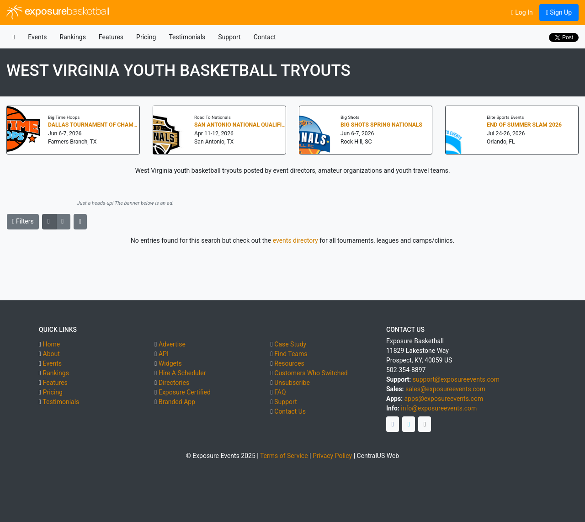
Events (37, 37)
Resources (289, 363)
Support (229, 37)
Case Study (290, 344)
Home (51, 344)
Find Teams (290, 353)
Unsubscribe (292, 382)
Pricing (146, 37)
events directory (295, 240)
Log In (522, 12)
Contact (265, 37)
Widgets (170, 363)
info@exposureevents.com (439, 408)
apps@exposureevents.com (444, 398)
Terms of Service (284, 455)
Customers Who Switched (310, 373)
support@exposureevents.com (456, 379)
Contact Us (290, 411)
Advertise (172, 344)
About (51, 353)
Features (111, 37)
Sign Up (559, 12)
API (164, 353)
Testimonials (187, 37)
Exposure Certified (185, 392)
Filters (23, 221)
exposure (57, 12)
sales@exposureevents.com (445, 389)
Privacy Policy (332, 455)
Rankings (73, 37)
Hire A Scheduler (182, 373)
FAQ (280, 392)
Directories (174, 382)
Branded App (177, 401)
